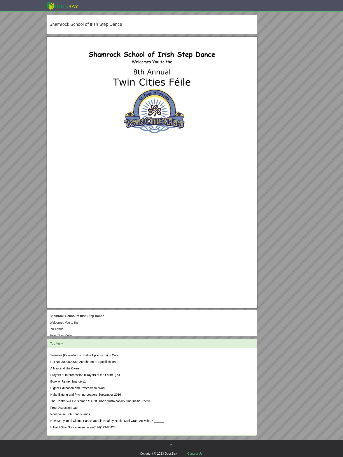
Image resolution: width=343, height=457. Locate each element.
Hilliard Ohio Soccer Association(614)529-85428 (83, 427)
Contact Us (194, 453)
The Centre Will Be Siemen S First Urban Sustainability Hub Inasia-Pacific (100, 401)
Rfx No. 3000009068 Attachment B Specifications (83, 362)
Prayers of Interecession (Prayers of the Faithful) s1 (85, 375)
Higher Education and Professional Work (77, 388)
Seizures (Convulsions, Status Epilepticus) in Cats (84, 355)
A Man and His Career (65, 368)
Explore (95, 5)
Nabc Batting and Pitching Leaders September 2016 (85, 394)
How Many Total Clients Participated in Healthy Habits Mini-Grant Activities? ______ (107, 421)
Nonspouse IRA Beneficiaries (70, 414)
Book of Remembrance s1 (68, 381)
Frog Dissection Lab (64, 407)
